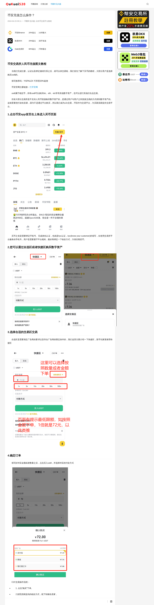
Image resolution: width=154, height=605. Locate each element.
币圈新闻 (34, 4)
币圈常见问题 (56, 4)
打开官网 (34, 87)
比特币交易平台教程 (44, 21)
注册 (108, 33)
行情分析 (44, 4)
